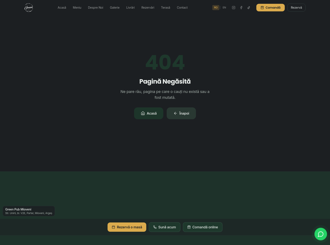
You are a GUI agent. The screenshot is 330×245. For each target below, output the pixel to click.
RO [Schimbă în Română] (216, 7)
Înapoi (181, 114)
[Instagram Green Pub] (233, 7)
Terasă (165, 7)
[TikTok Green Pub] (248, 7)
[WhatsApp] (320, 234)
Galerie (115, 7)
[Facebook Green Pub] (241, 7)
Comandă (271, 7)
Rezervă (296, 7)
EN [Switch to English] (224, 7)
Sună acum (164, 227)
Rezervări (147, 7)
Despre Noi (95, 7)
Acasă (62, 7)
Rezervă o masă (127, 227)
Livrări (130, 7)
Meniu (77, 7)
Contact (182, 7)
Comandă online (202, 227)
